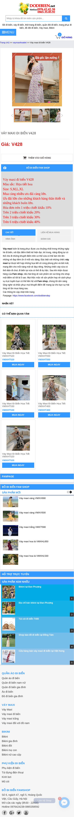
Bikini (5, 736)
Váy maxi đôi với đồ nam (16, 723)
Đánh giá (46, 239)
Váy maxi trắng (10, 718)
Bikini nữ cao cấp (11, 754)
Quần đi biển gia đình (14, 687)
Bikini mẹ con (9, 750)
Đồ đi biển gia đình (12, 696)
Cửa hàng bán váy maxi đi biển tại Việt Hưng (41, 651)
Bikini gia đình (9, 741)
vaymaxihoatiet (19, 42)
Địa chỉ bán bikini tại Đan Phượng (36, 603)
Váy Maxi (7, 709)
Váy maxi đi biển (11, 714)
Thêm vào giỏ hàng (37, 158)
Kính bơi (6, 777)
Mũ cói (5, 781)
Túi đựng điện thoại (13, 772)
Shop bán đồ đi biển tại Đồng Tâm (36, 635)
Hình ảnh (10, 239)
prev (6, 390)
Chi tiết (13, 233)
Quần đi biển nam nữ (14, 682)
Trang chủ (4, 42)
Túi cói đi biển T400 (29, 619)
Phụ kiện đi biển (11, 768)
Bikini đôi (7, 745)
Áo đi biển (7, 691)
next (67, 390)
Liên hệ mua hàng (50, 232)
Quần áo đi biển (11, 678)
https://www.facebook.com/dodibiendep (31, 295)
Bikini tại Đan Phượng (30, 587)
